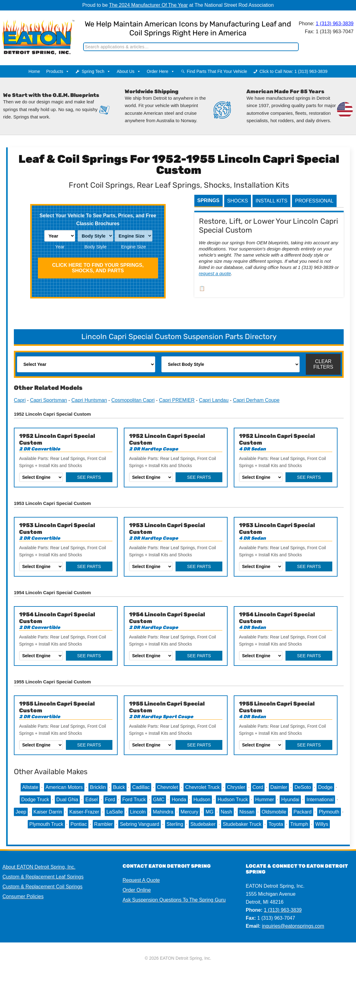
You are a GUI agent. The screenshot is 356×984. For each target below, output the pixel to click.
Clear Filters (323, 364)
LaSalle (114, 811)
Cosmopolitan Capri (133, 400)
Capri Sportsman (48, 400)
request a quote (215, 273)
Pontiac (79, 824)
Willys (321, 824)
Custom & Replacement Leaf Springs (42, 876)
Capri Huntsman (89, 400)
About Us (129, 71)
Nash (226, 811)
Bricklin (98, 787)
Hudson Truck (232, 799)
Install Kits (271, 200)
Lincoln (138, 811)
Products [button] (57, 71)
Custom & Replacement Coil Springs (42, 886)
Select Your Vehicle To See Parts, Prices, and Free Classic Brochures (97, 219)
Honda (179, 799)
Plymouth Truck (46, 824)
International (320, 799)
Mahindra (163, 811)
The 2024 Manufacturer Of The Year (148, 5)
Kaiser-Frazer (84, 811)
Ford (110, 799)
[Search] (190, 46)
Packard (302, 811)
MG (209, 811)
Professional (314, 200)
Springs (208, 200)
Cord (258, 787)
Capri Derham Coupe (256, 400)
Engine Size (133, 246)
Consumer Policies (22, 896)
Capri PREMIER (177, 400)
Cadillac (141, 787)
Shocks (237, 200)
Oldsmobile (274, 811)
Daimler (278, 787)
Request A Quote (141, 880)
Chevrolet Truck (202, 787)
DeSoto (302, 787)
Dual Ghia (67, 799)
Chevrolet (167, 787)
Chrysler (236, 787)
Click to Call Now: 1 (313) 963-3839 (293, 71)
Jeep (20, 811)
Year (59, 246)
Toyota (276, 824)
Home (34, 71)
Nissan (246, 811)
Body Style (95, 246)
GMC (158, 799)
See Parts (89, 477)
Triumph (299, 824)
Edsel (91, 799)
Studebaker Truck (242, 824)
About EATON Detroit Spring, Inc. (38, 867)
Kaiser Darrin (48, 811)
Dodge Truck (35, 799)
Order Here (161, 71)
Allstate (30, 787)
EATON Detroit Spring (35, 31)
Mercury (189, 811)
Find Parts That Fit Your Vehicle (217, 71)
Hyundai (290, 799)
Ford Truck (134, 799)
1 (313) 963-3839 (333, 23)
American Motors (64, 787)
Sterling (175, 824)
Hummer (264, 799)
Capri (20, 400)
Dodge (325, 787)
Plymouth (329, 811)
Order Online (137, 890)
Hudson (201, 799)
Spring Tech (96, 71)
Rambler (103, 824)
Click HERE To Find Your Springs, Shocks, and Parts (98, 267)
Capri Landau (214, 400)
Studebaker (203, 824)
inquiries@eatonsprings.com (293, 926)
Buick (119, 787)
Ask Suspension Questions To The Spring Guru (174, 899)
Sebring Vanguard (139, 824)
